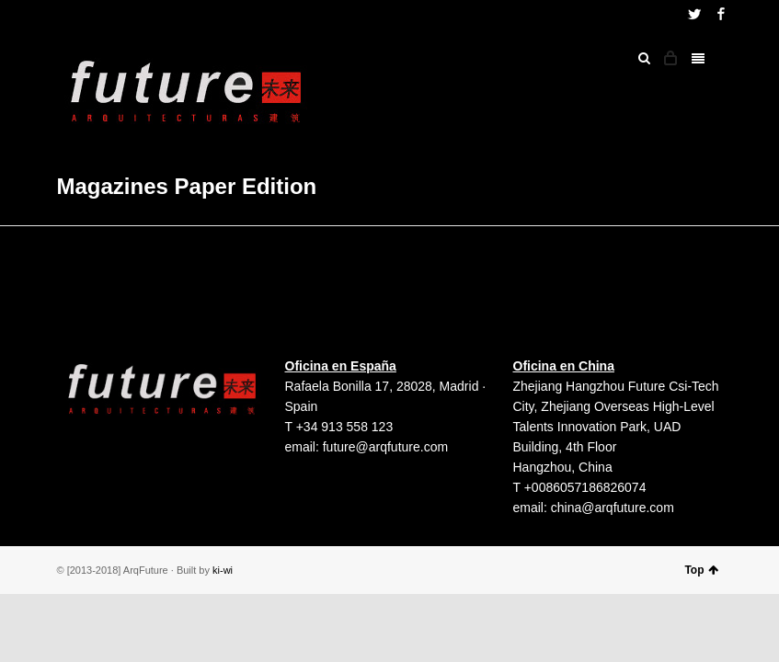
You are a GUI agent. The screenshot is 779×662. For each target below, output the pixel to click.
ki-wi (222, 570)
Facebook (721, 14)
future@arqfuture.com (385, 446)
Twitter (694, 14)
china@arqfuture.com (612, 507)
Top (700, 570)
